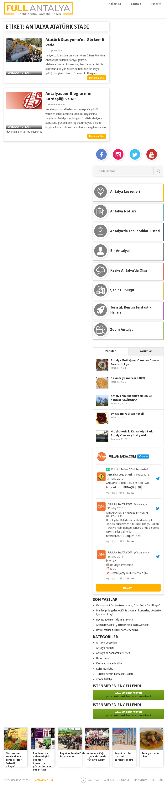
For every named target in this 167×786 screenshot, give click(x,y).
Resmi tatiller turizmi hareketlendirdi (117, 630)
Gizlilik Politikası (116, 779)
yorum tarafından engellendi (128, 694)
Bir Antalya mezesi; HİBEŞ (128, 378)
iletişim (156, 3)
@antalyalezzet (141, 474)
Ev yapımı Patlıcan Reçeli (127, 413)
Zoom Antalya (104, 679)
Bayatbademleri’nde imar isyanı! (114, 619)
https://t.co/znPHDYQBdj (121, 487)
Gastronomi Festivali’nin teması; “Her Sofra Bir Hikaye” (128, 605)
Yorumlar (146, 351)
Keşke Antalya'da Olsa (109, 663)
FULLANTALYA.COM (119, 504)
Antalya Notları (105, 647)
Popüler (110, 351)
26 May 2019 (115, 556)
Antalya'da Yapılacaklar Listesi (113, 653)
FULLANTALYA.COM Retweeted (129, 469)
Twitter (130, 493)
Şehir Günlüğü (104, 668)
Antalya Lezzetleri (119, 474)
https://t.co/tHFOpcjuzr (120, 535)
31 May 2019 (115, 478)
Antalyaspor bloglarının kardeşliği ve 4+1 (68, 96)
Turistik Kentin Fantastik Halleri (114, 673)
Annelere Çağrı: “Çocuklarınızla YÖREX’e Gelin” (123, 624)
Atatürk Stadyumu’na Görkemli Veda (74, 42)
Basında (136, 3)
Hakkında (114, 3)
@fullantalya (140, 504)
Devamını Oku (96, 77)
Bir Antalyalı (103, 658)
